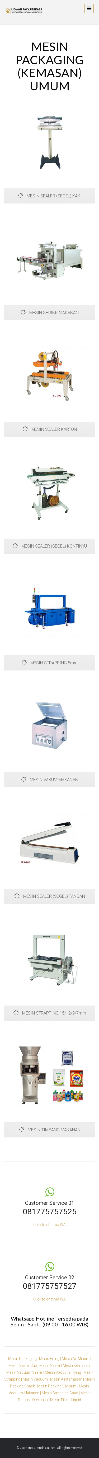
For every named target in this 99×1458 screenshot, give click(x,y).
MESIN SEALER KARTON (49, 429)
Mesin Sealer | (51, 1365)
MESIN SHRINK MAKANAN (49, 312)
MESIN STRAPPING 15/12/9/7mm (49, 1013)
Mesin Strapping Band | (61, 1393)
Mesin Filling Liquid (65, 1400)
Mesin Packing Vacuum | (58, 1386)
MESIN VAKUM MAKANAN (49, 779)
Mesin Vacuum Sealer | (25, 1372)
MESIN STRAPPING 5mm (49, 662)
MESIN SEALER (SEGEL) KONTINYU (49, 546)
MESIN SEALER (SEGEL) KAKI (50, 195)
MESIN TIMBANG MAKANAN (50, 1129)
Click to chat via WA (49, 1225)
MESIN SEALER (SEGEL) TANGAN (49, 896)
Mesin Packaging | (23, 1359)
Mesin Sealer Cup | (23, 1365)
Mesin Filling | (50, 1359)
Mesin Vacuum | (36, 1379)
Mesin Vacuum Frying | (64, 1372)
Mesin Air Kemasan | (67, 1379)
